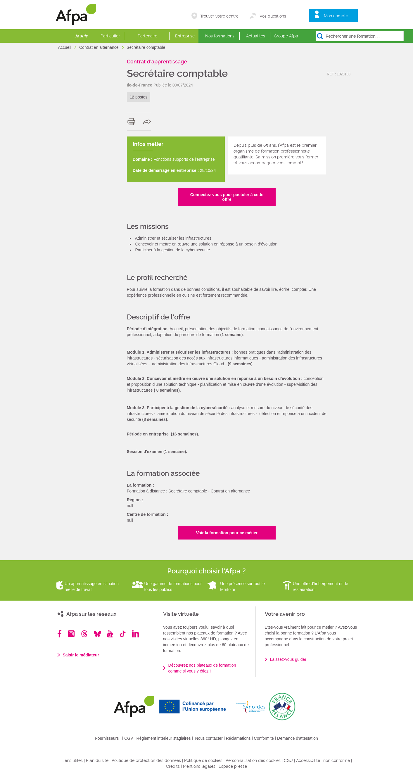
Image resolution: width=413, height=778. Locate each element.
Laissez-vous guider (288, 659)
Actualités (255, 36)
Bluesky (97, 633)
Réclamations (238, 738)
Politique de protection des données (146, 760)
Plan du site (97, 760)
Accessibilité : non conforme (323, 760)
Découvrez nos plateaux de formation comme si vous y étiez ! (202, 668)
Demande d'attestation (297, 738)
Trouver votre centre (219, 16)
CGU (288, 760)
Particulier (110, 36)
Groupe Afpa (286, 36)
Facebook (60, 633)
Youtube (110, 633)
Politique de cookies (203, 760)
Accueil (65, 47)
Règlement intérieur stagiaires (163, 738)
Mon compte (336, 15)
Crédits (173, 766)
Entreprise (185, 36)
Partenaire (147, 36)
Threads (84, 633)
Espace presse (233, 766)
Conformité (264, 738)
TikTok (122, 633)
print (132, 121)
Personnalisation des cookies (253, 760)
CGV (128, 738)
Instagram (71, 633)
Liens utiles (72, 760)
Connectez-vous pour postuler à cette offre (226, 197)
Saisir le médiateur (81, 655)
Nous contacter (209, 738)
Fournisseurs (107, 738)
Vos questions (273, 16)
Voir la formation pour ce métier (227, 532)
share (148, 121)
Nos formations (219, 36)
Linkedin (135, 633)
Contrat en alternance (99, 47)
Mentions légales (199, 766)
